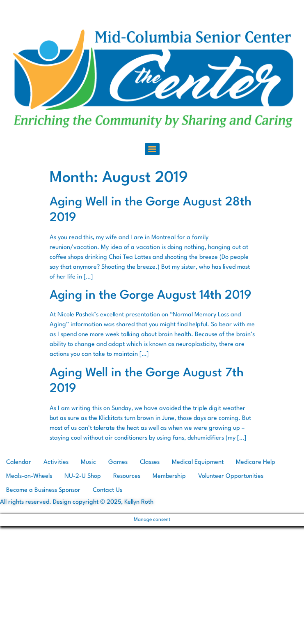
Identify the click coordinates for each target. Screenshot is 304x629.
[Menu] (152, 149)
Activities (56, 462)
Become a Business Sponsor (43, 490)
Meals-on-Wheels (29, 476)
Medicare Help (255, 462)
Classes (150, 462)
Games (118, 462)
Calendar (18, 462)
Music (88, 462)
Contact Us (107, 490)
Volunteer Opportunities (230, 476)
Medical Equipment (198, 462)
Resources (126, 476)
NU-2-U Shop (82, 476)
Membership (169, 476)
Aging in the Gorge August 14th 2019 (150, 296)
